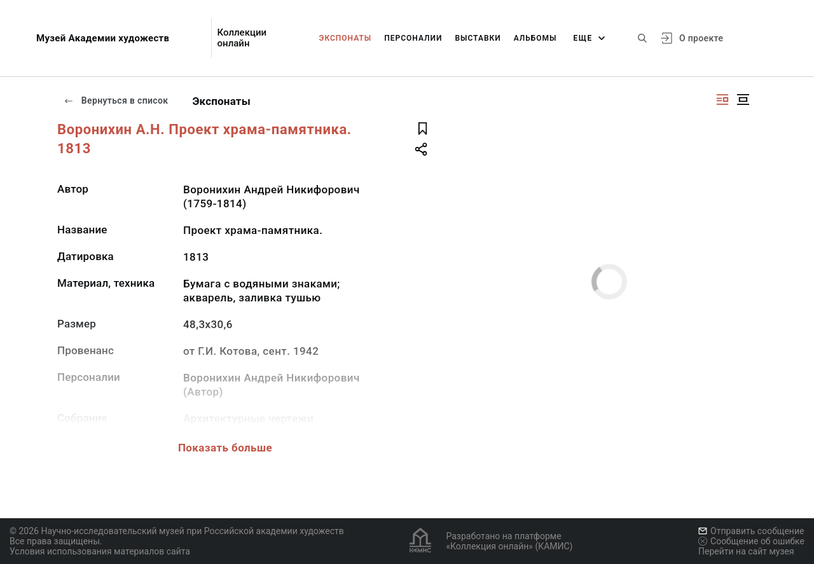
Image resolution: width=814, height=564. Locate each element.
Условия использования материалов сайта (100, 551)
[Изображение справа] (722, 99)
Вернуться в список (116, 100)
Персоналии (413, 38)
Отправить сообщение (751, 531)
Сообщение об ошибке (751, 541)
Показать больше (225, 447)
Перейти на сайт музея (746, 551)
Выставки (477, 38)
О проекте (701, 38)
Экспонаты (345, 38)
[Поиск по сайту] (642, 38)
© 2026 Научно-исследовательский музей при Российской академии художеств (177, 531)
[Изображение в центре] (743, 99)
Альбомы (535, 38)
